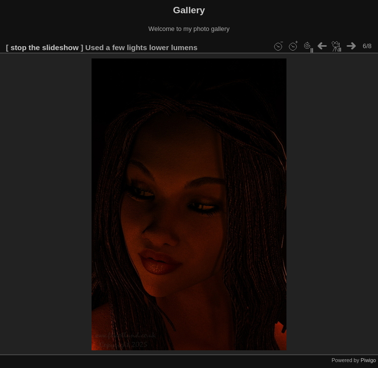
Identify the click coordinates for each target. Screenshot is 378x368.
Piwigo (368, 360)
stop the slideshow (44, 47)
